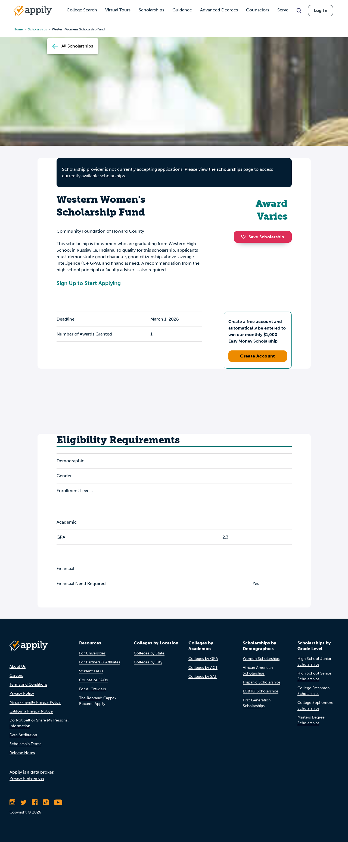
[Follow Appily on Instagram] (12, 802)
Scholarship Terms (25, 744)
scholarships (229, 169)
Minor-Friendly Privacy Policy (35, 702)
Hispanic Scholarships (261, 682)
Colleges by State (149, 653)
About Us (18, 666)
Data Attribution (23, 735)
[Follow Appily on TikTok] (46, 802)
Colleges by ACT (202, 667)
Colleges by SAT (202, 676)
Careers (16, 675)
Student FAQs (91, 671)
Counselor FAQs (93, 680)
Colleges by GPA (203, 658)
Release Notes (22, 753)
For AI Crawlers (92, 689)
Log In (320, 10)
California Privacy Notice (31, 711)
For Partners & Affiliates (99, 662)
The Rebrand (90, 698)
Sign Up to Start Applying (89, 283)
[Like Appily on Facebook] (35, 802)
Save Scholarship (262, 236)
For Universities (92, 653)
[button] (244, 237)
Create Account (257, 356)
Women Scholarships (261, 658)
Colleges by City (148, 662)
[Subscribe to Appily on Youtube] (58, 802)
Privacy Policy (22, 693)
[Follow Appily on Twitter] (23, 802)
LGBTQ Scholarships (260, 691)
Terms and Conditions (28, 684)
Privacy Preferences (27, 778)
